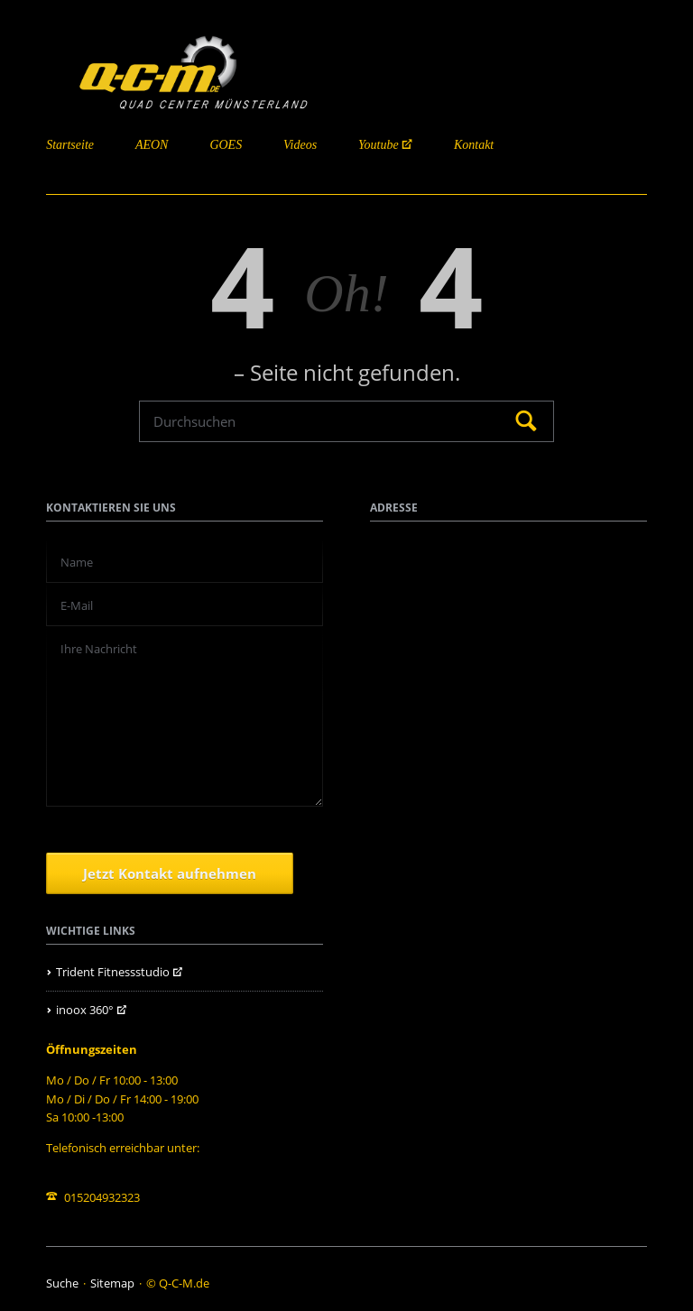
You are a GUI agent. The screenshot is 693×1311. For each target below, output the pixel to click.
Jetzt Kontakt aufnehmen (169, 873)
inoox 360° (85, 1010)
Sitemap (112, 1283)
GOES (225, 145)
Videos (300, 145)
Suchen (526, 422)
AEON (152, 145)
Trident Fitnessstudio (113, 972)
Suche (62, 1283)
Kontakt (474, 145)
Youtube (378, 145)
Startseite (70, 145)
